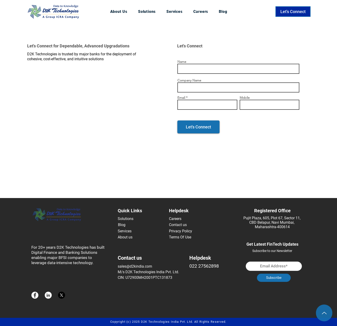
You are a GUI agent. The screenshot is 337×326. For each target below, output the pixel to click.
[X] (61, 295)
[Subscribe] (274, 278)
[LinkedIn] (48, 295)
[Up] (324, 313)
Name (181, 61)
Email (181, 97)
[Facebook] (34, 295)
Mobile (245, 97)
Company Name (189, 80)
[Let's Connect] (293, 11)
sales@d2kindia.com (135, 266)
